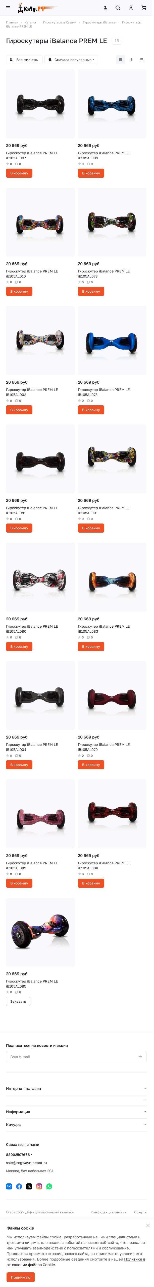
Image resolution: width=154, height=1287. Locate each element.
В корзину (19, 173)
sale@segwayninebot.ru (26, 1162)
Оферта (140, 1212)
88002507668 (18, 1154)
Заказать (18, 1001)
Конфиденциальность (108, 1212)
